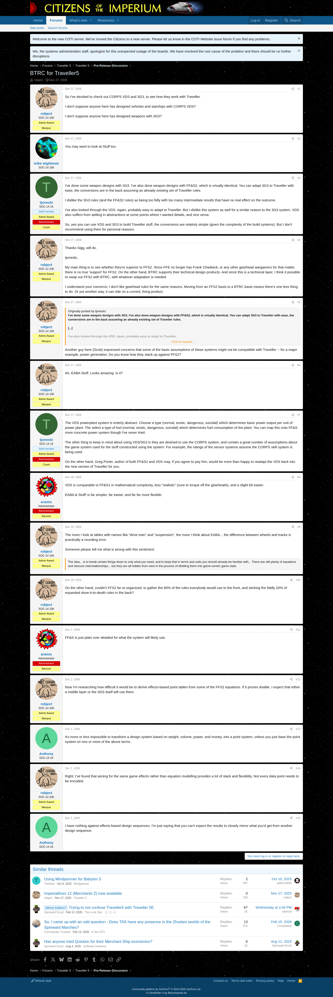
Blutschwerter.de (177, 992)
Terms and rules (242, 980)
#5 (298, 302)
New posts (37, 28)
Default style (41, 980)
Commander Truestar (57, 932)
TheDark (49, 883)
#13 (298, 729)
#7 (298, 415)
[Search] (292, 20)
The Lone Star (93, 912)
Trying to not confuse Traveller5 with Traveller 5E (111, 907)
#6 (298, 365)
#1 (298, 88)
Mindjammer (81, 883)
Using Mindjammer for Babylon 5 (72, 879)
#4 (298, 240)
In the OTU (98, 932)
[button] (91, 20)
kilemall (287, 911)
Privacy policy (265, 980)
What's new (78, 20)
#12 (298, 679)
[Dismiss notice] (298, 39)
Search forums (58, 28)
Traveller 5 (80, 898)
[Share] (293, 89)
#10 (298, 580)
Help (281, 980)
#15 (298, 818)
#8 (298, 477)
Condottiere (284, 926)
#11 (298, 629)
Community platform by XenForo (166, 989)
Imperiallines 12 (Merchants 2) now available (83, 893)
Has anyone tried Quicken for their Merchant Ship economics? (98, 941)
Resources (106, 20)
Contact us (220, 980)
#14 (298, 768)
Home (38, 20)
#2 (298, 138)
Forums (56, 20)
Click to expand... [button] (182, 341)
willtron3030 (284, 883)
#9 (298, 527)
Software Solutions (94, 946)
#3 (298, 178)
